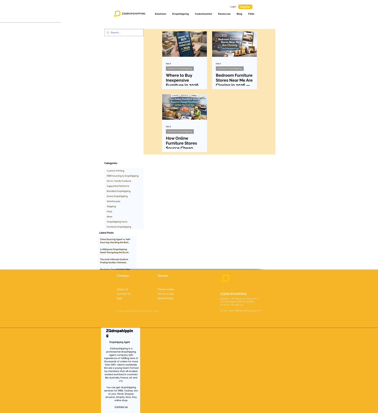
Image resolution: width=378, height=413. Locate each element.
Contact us (121, 406)
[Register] (245, 6)
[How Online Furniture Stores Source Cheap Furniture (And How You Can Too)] (184, 107)
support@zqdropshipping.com (244, 310)
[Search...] (124, 32)
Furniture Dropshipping (180, 68)
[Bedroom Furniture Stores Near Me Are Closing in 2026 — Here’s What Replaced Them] (234, 44)
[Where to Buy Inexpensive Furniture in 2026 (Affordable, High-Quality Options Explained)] (184, 44)
